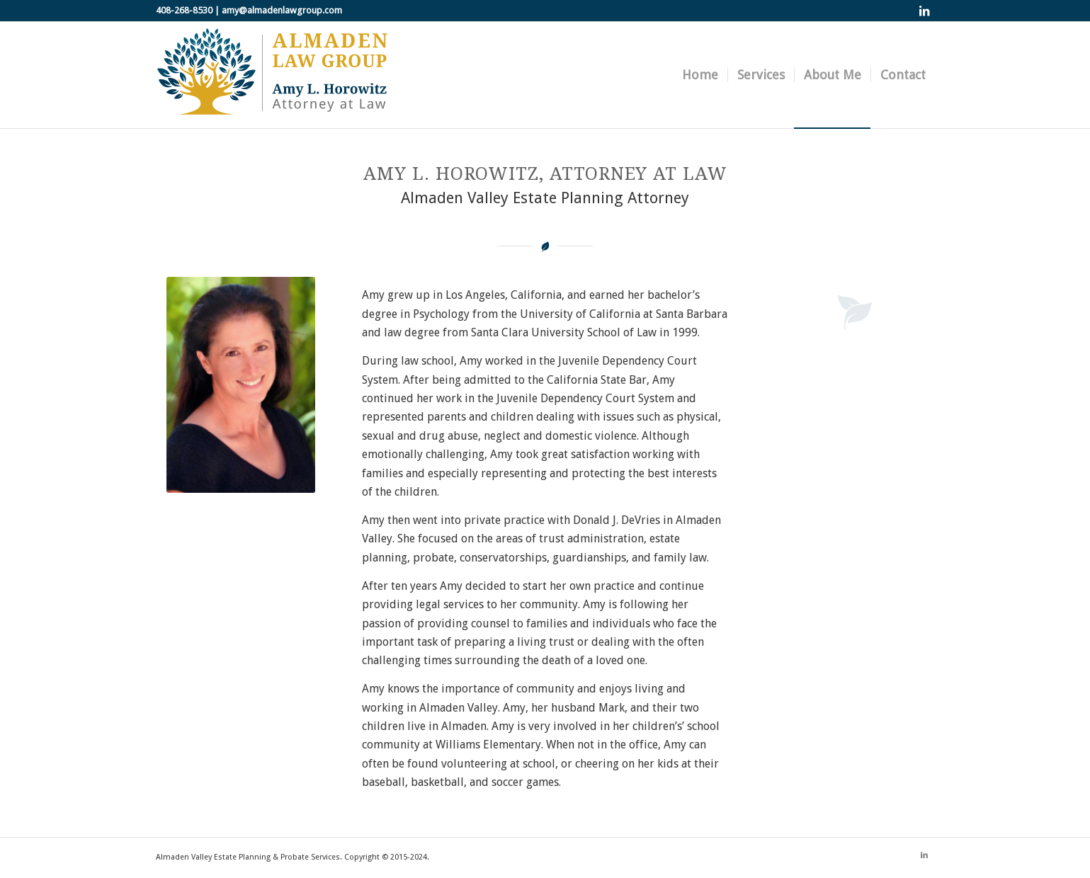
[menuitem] (700, 75)
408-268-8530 (184, 10)
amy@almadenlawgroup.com (282, 10)
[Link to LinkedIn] (924, 10)
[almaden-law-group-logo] (273, 75)
